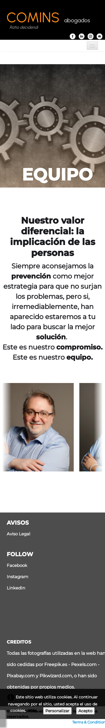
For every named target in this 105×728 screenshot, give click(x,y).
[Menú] (92, 45)
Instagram (17, 576)
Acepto (85, 710)
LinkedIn (16, 588)
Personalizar (57, 710)
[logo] (48, 21)
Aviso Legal (18, 533)
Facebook (17, 565)
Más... (34, 710)
